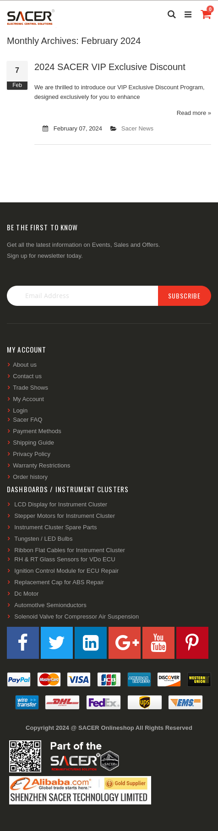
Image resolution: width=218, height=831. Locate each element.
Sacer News (137, 128)
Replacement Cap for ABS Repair (59, 582)
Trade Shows (30, 387)
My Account (28, 399)
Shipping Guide (33, 442)
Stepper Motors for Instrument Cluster (64, 515)
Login (20, 410)
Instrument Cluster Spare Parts (55, 527)
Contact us (27, 376)
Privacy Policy (31, 454)
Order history (30, 476)
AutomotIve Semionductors (50, 605)
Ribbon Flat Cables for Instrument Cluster (69, 550)
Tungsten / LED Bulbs (43, 538)
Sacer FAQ (27, 419)
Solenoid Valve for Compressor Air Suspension (76, 616)
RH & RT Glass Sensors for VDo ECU (64, 559)
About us (25, 364)
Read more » (194, 112)
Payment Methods (37, 431)
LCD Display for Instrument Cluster (60, 504)
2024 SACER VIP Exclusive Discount (109, 67)
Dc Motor (26, 593)
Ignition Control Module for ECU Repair (66, 570)
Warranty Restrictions (41, 465)
